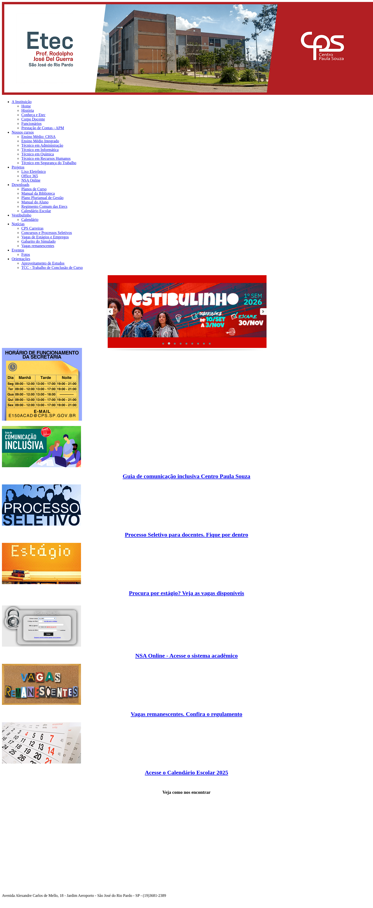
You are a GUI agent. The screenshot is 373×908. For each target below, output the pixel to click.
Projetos (18, 167)
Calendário (29, 219)
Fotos (25, 254)
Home (26, 106)
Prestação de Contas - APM (42, 128)
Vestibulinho (21, 215)
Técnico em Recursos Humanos (46, 158)
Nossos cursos (23, 132)
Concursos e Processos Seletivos (46, 233)
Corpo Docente (33, 119)
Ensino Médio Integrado (40, 141)
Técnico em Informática (40, 150)
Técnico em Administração (42, 145)
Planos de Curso (34, 189)
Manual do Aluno (35, 202)
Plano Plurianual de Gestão (42, 198)
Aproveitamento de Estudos (43, 263)
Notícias (18, 224)
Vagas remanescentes (37, 246)
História (27, 110)
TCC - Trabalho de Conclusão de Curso (52, 267)
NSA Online (31, 180)
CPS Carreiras (32, 228)
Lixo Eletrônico (33, 171)
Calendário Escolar (36, 211)
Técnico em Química (37, 154)
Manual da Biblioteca (38, 193)
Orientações (21, 259)
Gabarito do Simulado (38, 241)
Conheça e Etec (33, 115)
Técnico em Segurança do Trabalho (48, 163)
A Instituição (22, 102)
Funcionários (31, 123)
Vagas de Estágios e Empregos (45, 237)
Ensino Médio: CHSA (38, 137)
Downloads (20, 185)
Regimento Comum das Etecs (44, 206)
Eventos (18, 250)
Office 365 (29, 176)
